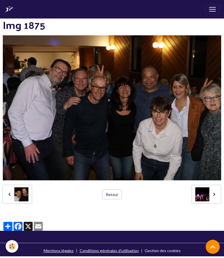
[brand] (10, 9)
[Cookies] (12, 246)
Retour (112, 194)
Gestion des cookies (163, 250)
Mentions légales (59, 250)
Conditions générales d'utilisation (109, 250)
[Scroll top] (213, 247)
